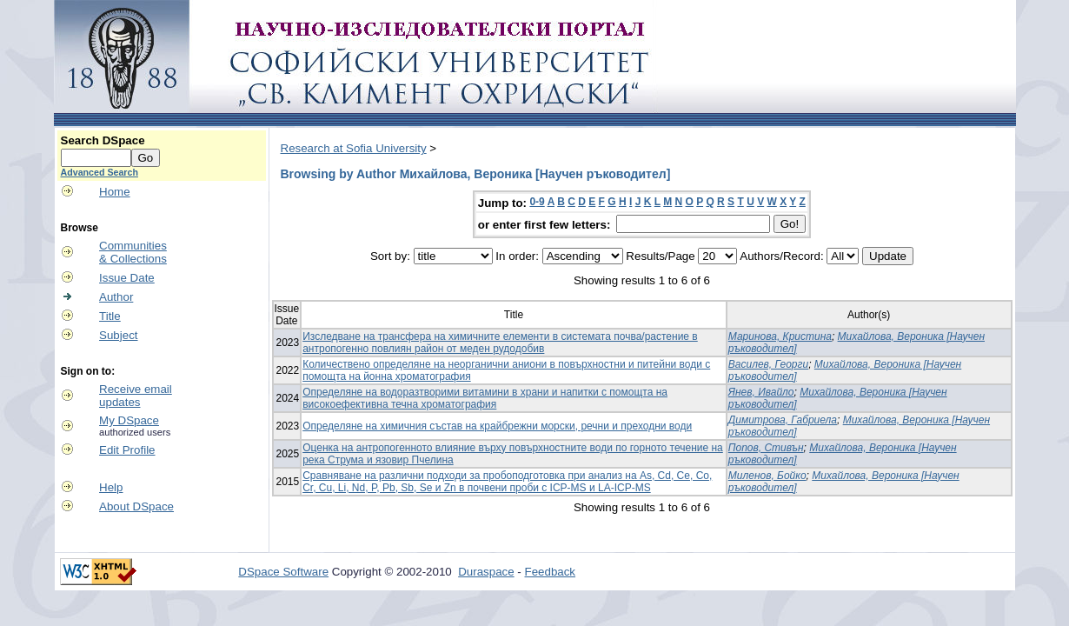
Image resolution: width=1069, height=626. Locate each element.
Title (110, 316)
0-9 (536, 202)
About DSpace (136, 506)
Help (111, 487)
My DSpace (129, 420)
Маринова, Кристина (780, 336)
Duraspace (486, 571)
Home (114, 191)
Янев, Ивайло (761, 392)
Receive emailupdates (135, 396)
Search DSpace (103, 140)
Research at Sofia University (354, 148)
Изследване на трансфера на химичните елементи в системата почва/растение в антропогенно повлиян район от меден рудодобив (500, 342)
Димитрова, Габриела (782, 420)
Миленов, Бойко (767, 476)
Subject (118, 335)
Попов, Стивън (766, 448)
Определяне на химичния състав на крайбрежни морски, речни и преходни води (497, 426)
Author (116, 296)
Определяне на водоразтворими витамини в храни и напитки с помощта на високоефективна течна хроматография (484, 398)
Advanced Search (99, 172)
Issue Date (127, 277)
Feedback (550, 571)
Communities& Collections (133, 252)
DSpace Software (283, 571)
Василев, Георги (768, 364)
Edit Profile (127, 449)
